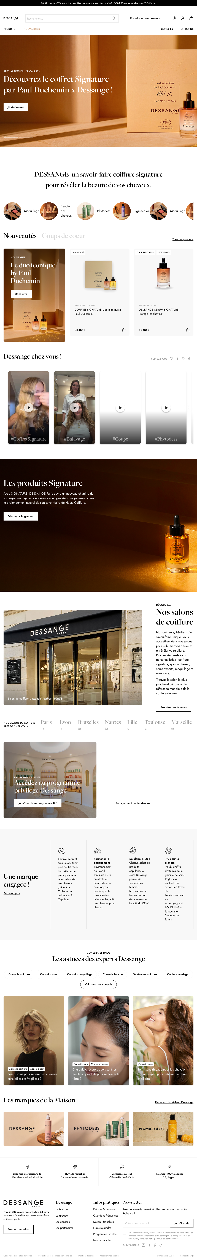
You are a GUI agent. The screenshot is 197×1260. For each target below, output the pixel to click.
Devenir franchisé (103, 1222)
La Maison (62, 1209)
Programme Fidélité (105, 1234)
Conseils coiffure (19, 974)
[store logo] (11, 18)
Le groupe (62, 1216)
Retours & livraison (104, 1209)
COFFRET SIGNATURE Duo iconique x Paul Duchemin (98, 312)
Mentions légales (86, 1255)
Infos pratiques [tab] (106, 1203)
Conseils (167, 29)
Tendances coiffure (145, 974)
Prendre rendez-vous (174, 707)
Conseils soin (48, 974)
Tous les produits (182, 239)
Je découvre (16, 107)
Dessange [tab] (64, 1203)
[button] (11, 138)
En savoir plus (12, 893)
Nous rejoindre (102, 1228)
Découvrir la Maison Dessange (174, 1102)
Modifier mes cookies (110, 1255)
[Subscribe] (181, 1223)
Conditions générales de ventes (18, 1255)
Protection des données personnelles (55, 1255)
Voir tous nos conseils (98, 984)
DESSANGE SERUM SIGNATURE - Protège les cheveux (159, 312)
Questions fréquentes (105, 1216)
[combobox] (72, 18)
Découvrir (21, 294)
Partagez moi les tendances (133, 803)
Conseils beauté (113, 974)
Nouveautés (32, 29)
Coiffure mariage (177, 974)
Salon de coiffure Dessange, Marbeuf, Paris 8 (35, 699)
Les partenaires (64, 1228)
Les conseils (63, 1222)
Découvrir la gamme (20, 516)
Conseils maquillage (79, 974)
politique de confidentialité (166, 1238)
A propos (187, 29)
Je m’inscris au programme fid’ (37, 803)
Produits (9, 29)
